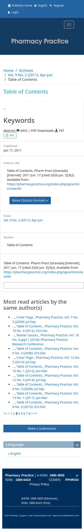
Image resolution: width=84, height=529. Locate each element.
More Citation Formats (30, 200)
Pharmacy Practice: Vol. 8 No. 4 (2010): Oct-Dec (45, 404)
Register (57, 5)
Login (13, 12)
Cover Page (25, 317)
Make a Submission (42, 428)
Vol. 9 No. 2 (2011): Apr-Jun (30, 75)
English (40, 5)
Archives (26, 70)
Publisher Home (20, 5)
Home (8, 70)
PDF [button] (11, 135)
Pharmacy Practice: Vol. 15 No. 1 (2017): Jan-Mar (45, 395)
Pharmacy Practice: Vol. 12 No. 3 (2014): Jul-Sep (45, 377)
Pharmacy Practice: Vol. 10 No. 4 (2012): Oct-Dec (45, 328)
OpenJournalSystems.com (66, 515)
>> (35, 413)
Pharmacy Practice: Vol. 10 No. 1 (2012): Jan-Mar (45, 368)
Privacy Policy (39, 484)
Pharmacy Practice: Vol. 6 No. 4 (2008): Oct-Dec (45, 350)
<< (5, 413)
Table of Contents (30, 326)
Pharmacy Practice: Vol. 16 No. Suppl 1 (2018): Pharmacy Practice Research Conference (45, 339)
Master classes (28, 335)
